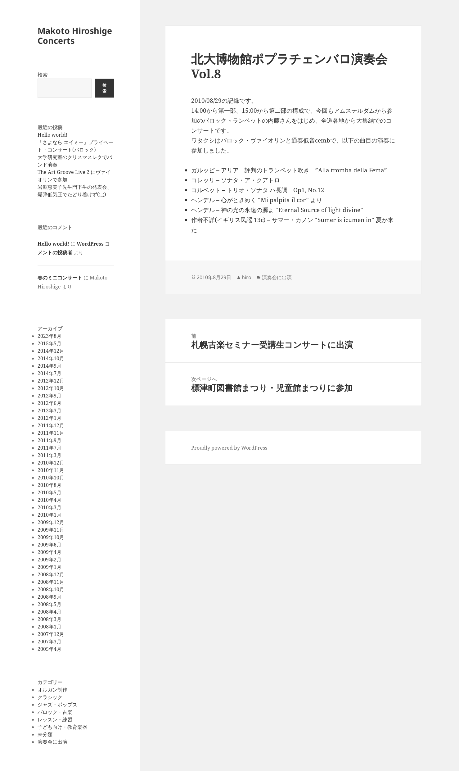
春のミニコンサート (60, 277)
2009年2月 (49, 559)
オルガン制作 (52, 689)
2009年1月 (49, 567)
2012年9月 (49, 395)
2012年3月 (49, 410)
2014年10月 (51, 358)
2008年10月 (51, 589)
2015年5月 (49, 343)
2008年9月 (49, 596)
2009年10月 (51, 537)
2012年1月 (49, 418)
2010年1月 (49, 514)
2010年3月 (49, 507)
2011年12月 (51, 425)
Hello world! (52, 134)
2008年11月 (51, 581)
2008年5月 (49, 604)
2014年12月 (51, 350)
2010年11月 (51, 470)
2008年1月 (49, 626)
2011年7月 (49, 447)
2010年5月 (49, 492)
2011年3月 (49, 455)
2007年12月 (51, 634)
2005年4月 (49, 649)
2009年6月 (49, 544)
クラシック (50, 697)
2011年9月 (49, 440)
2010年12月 (51, 462)
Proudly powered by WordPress (229, 447)
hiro (246, 277)
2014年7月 (49, 373)
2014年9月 (49, 365)
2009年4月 (49, 552)
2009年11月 (51, 529)
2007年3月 (49, 641)
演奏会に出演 (52, 741)
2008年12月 (51, 574)
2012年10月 (51, 388)
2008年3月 (49, 619)
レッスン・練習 (55, 719)
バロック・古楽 (55, 712)
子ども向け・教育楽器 (62, 726)
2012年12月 (51, 380)
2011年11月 (51, 432)
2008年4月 (49, 611)
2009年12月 (51, 522)
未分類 (45, 734)
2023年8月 (49, 336)
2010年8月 (49, 485)
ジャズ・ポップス (57, 704)
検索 (42, 74)
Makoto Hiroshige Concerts (75, 35)
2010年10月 (51, 477)
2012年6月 (49, 403)
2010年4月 (49, 500)
